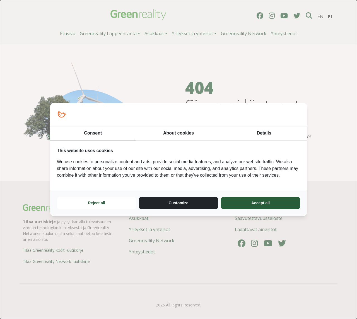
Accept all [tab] (260, 203)
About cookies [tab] (178, 133)
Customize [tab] (179, 203)
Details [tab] (264, 133)
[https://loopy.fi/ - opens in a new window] (62, 114)
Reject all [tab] (96, 203)
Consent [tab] (93, 133)
